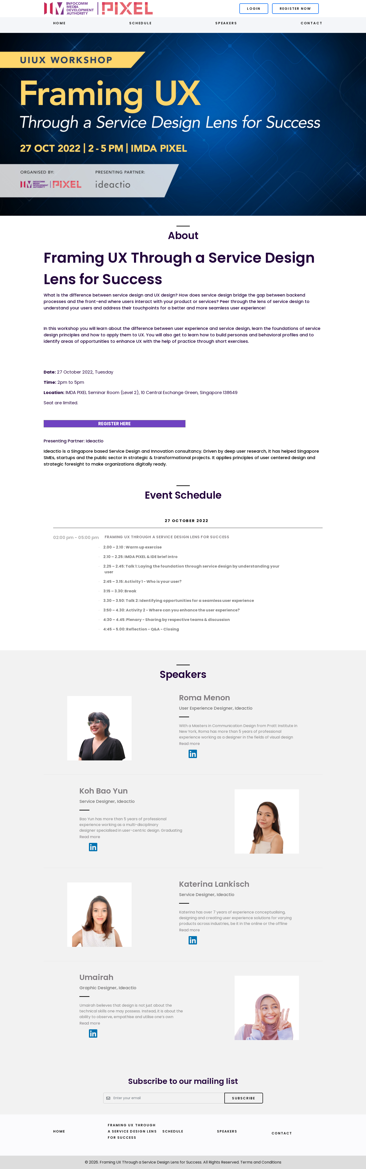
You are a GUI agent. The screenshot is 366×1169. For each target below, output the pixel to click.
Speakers (226, 23)
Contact (312, 23)
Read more (189, 743)
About (183, 236)
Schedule (140, 23)
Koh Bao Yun (103, 790)
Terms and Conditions (260, 1162)
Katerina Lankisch (214, 884)
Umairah (96, 977)
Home (59, 23)
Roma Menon (204, 697)
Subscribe (243, 1098)
